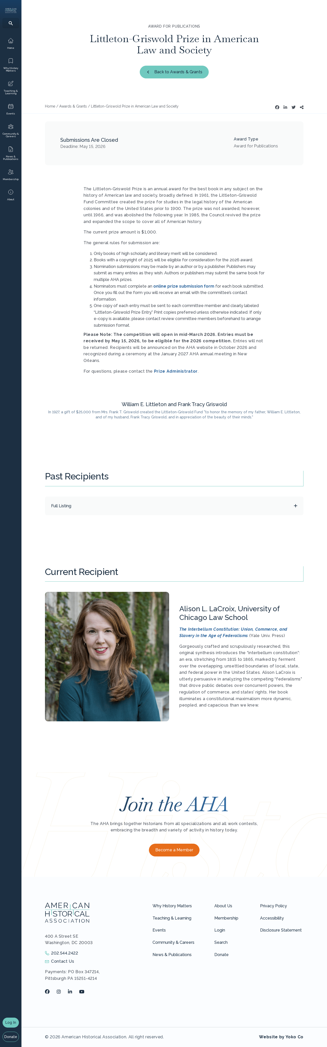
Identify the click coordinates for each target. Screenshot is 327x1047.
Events (159, 930)
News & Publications (172, 954)
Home (50, 106)
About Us (223, 905)
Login (219, 930)
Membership (226, 918)
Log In (10, 1022)
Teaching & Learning (172, 918)
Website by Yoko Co (281, 1036)
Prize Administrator (176, 371)
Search (221, 942)
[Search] (11, 23)
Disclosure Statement (281, 930)
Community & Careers (173, 942)
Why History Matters (172, 905)
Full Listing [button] (61, 505)
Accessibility (272, 918)
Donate (10, 1037)
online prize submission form (183, 286)
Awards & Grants (73, 106)
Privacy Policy (273, 905)
